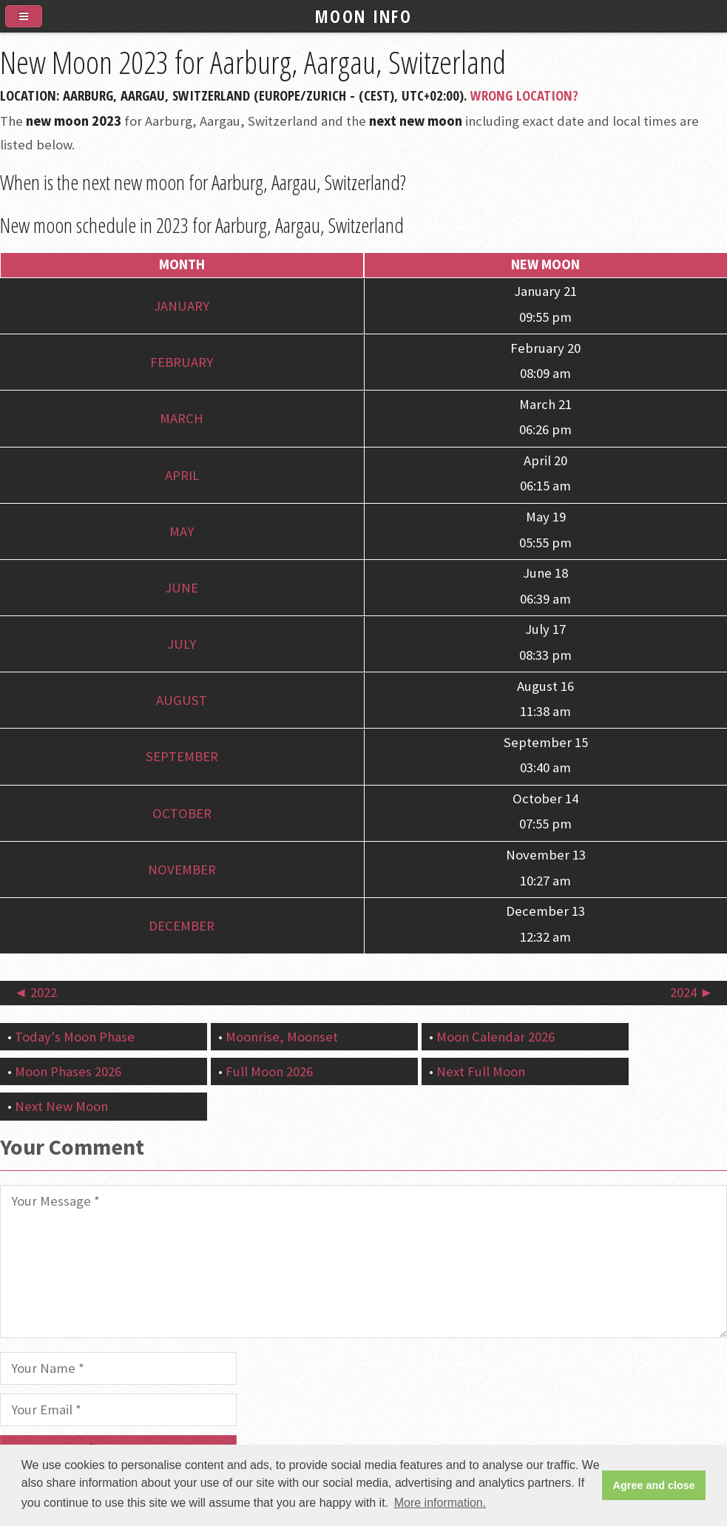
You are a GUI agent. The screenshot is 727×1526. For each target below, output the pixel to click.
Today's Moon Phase (75, 1036)
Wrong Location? (524, 95)
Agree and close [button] (654, 1485)
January (181, 305)
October (182, 813)
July (181, 643)
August (181, 700)
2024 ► (691, 992)
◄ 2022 (35, 992)
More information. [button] (440, 1502)
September (182, 757)
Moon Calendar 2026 (495, 1036)
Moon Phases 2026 (68, 1071)
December (181, 925)
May (181, 531)
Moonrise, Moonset (282, 1036)
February (181, 362)
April (182, 475)
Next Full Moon (480, 1071)
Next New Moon (61, 1106)
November (182, 869)
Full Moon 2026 (269, 1071)
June (181, 587)
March (181, 419)
